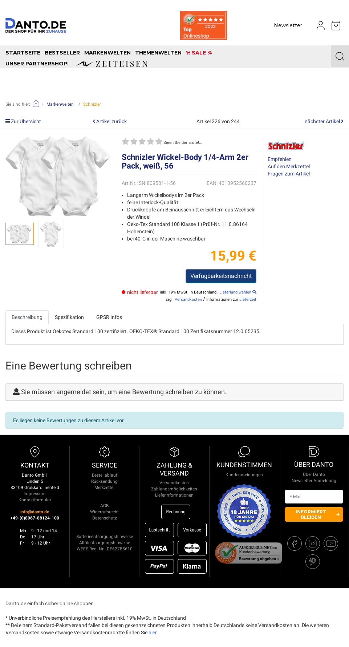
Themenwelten (158, 52)
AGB (104, 505)
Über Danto (314, 474)
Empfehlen (280, 159)
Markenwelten (107, 52)
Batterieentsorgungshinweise (104, 536)
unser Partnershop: (76, 63)
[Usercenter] (320, 25)
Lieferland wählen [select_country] (237, 292)
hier (153, 632)
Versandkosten (188, 299)
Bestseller (62, 52)
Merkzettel (104, 487)
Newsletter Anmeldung (314, 480)
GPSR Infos (109, 317)
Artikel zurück (110, 121)
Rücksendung (104, 481)
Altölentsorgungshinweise (104, 542)
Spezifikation (69, 317)
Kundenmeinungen (244, 474)
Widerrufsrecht (104, 511)
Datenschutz (104, 518)
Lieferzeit (247, 299)
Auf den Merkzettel (289, 166)
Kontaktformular (35, 499)
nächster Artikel (324, 121)
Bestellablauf (104, 475)
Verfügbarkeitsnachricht (221, 275)
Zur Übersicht (23, 121)
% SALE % (199, 52)
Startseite (22, 52)
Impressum (35, 493)
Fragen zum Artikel (289, 174)
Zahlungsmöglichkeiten (174, 489)
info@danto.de (34, 511)
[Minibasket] (336, 25)
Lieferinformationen (174, 495)
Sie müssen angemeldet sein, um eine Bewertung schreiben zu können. (124, 392)
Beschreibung (27, 317)
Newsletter (288, 25)
